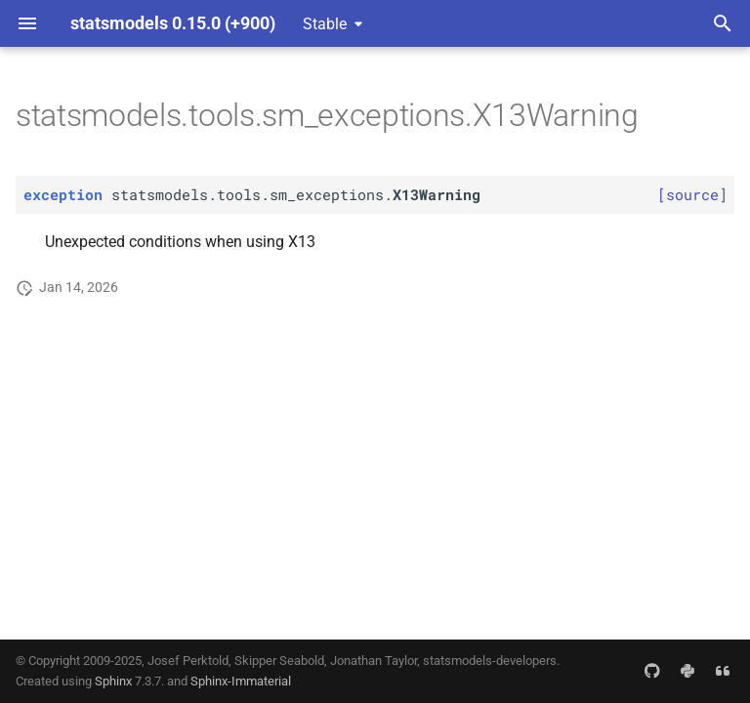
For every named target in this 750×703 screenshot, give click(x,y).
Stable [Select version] (325, 24)
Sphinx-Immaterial (240, 681)
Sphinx (113, 681)
